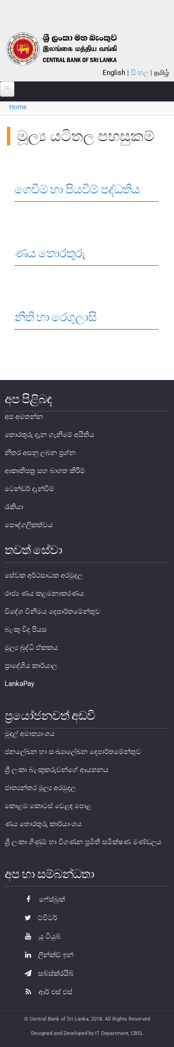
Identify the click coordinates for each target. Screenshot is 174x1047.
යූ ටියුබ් (40, 936)
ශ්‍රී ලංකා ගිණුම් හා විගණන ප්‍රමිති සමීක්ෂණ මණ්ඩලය (83, 842)
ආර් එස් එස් (46, 992)
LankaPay (19, 683)
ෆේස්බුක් (42, 899)
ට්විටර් (38, 918)
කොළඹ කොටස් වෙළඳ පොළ (48, 806)
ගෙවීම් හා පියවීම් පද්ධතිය (77, 189)
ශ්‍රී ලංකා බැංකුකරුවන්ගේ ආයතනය (57, 770)
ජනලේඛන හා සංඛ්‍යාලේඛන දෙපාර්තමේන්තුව (73, 752)
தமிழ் (161, 73)
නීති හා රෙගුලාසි (55, 317)
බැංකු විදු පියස (26, 629)
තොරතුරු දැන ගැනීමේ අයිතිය (49, 434)
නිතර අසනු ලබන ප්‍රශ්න (40, 453)
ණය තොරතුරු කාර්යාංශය (43, 824)
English (114, 73)
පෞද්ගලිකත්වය (29, 525)
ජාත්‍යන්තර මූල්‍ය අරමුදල (40, 788)
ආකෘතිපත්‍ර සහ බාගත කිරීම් (45, 471)
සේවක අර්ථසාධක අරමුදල (44, 575)
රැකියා (14, 507)
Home (17, 107)
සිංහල (139, 73)
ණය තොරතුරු (49, 253)
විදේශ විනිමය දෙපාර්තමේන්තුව (52, 611)
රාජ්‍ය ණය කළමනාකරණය (44, 593)
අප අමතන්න (24, 416)
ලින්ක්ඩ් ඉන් (46, 955)
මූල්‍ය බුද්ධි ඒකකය (31, 647)
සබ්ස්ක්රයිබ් (47, 973)
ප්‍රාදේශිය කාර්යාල (31, 665)
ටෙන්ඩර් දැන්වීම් (29, 489)
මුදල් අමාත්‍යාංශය (30, 733)
